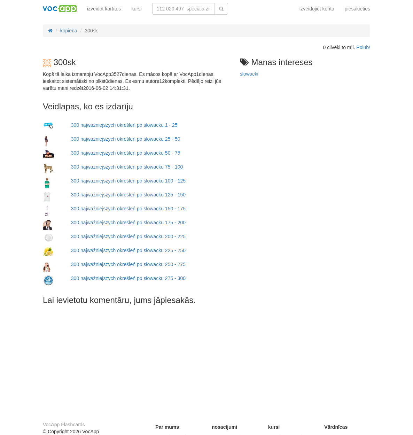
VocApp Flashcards (64, 424)
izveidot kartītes (104, 8)
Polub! (363, 47)
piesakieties (357, 8)
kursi (136, 8)
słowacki (249, 74)
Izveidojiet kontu (316, 8)
